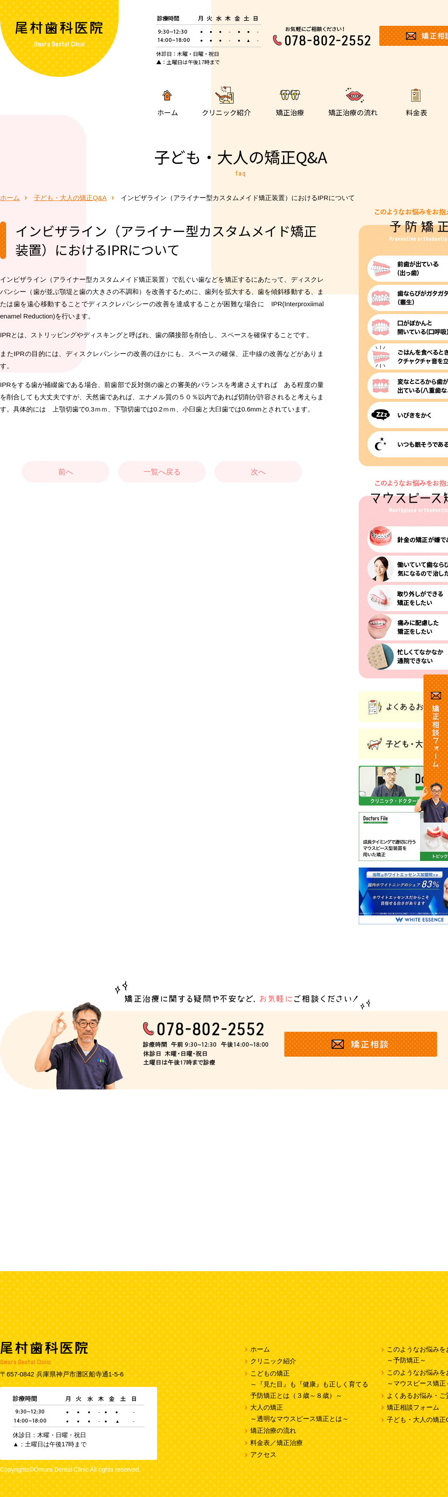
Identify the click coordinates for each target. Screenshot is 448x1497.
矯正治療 (290, 111)
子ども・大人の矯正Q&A (70, 197)
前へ (65, 472)
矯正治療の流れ (353, 111)
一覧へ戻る (162, 472)
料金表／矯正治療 (276, 1442)
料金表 (416, 111)
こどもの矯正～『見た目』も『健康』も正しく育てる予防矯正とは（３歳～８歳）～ (309, 1384)
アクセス (263, 1454)
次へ (258, 472)
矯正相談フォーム (413, 1407)
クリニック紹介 (226, 111)
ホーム (167, 111)
